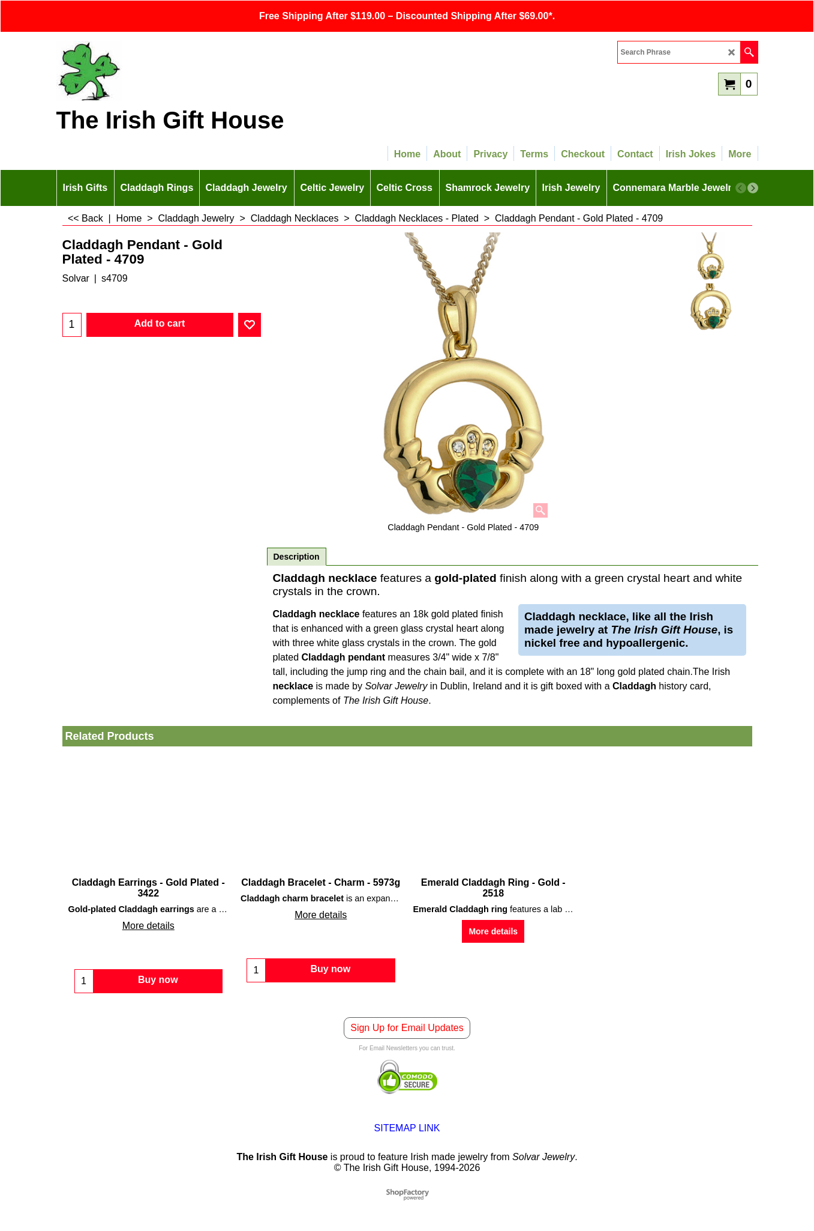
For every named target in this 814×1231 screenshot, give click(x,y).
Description (297, 556)
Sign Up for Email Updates (407, 1028)
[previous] (740, 188)
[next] (752, 188)
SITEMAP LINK (407, 1128)
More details (148, 926)
